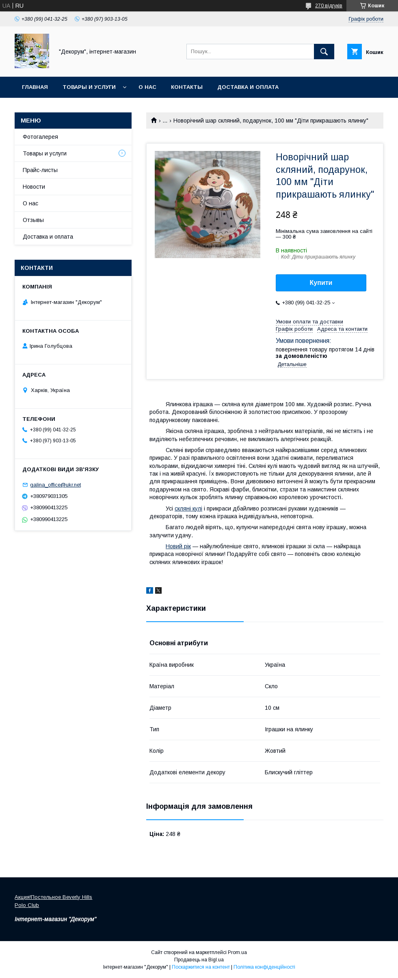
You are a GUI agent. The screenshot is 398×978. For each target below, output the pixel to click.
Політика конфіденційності (264, 967)
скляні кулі (188, 508)
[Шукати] (324, 51)
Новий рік (178, 546)
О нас (147, 87)
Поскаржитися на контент (201, 967)
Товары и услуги (89, 87)
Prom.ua (237, 952)
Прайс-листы (40, 170)
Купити (321, 282)
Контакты (187, 87)
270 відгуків (328, 6)
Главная (35, 87)
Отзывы (33, 220)
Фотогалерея (40, 137)
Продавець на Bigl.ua (199, 960)
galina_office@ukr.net (55, 485)
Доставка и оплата (248, 87)
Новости (34, 186)
